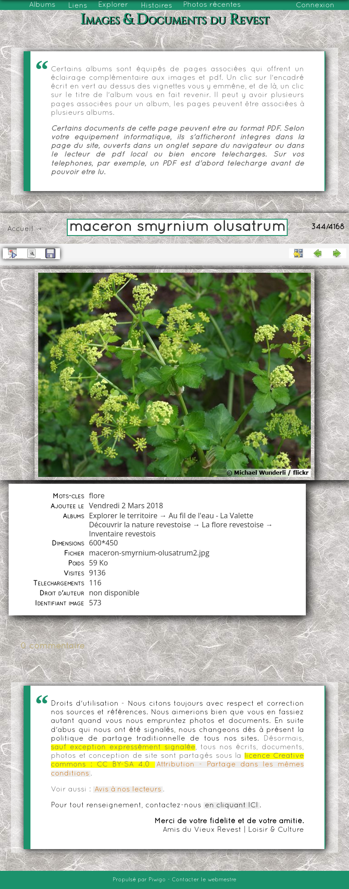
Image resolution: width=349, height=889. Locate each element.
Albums (42, 5)
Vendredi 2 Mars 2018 (126, 506)
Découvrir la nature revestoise (140, 525)
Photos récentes (212, 5)
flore (97, 496)
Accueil (20, 229)
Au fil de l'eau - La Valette (211, 516)
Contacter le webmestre (204, 880)
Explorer (113, 5)
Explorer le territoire (123, 516)
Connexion (315, 5)
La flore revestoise (233, 525)
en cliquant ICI (231, 805)
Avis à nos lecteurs (128, 789)
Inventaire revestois (122, 534)
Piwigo (157, 880)
